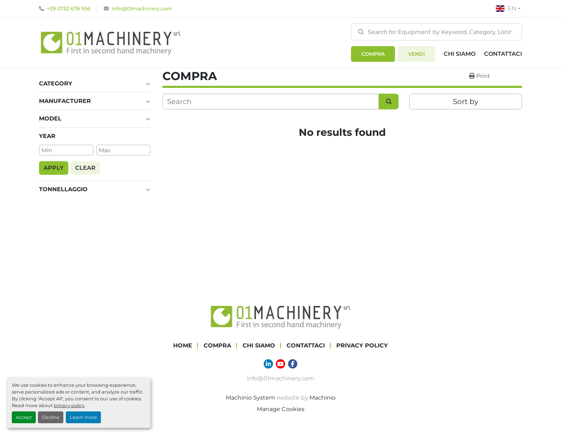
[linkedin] (268, 362)
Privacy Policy (362, 344)
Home (182, 344)
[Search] (436, 31)
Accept (24, 417)
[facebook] (292, 362)
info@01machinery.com (142, 8)
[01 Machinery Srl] (280, 314)
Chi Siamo (459, 53)
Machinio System (250, 396)
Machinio (322, 396)
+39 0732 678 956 (69, 8)
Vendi (416, 54)
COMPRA (373, 54)
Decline (50, 417)
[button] (373, 54)
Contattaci (503, 53)
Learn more (83, 417)
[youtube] (280, 362)
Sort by (465, 101)
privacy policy (69, 405)
